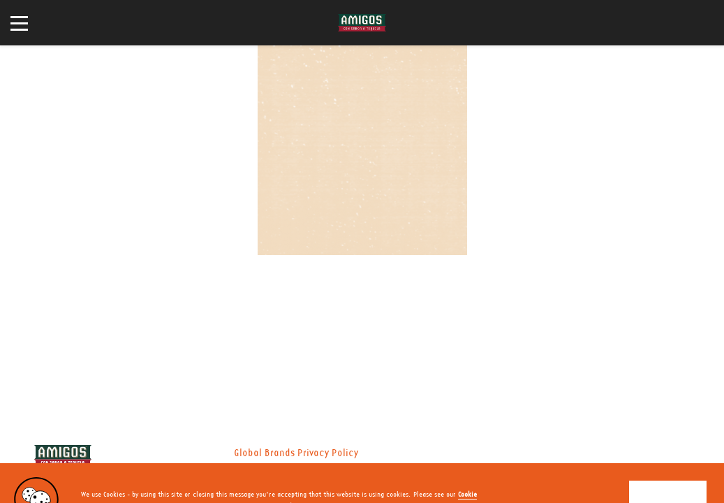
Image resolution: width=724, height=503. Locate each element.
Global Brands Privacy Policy (296, 453)
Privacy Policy (140, 470)
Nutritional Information (232, 470)
